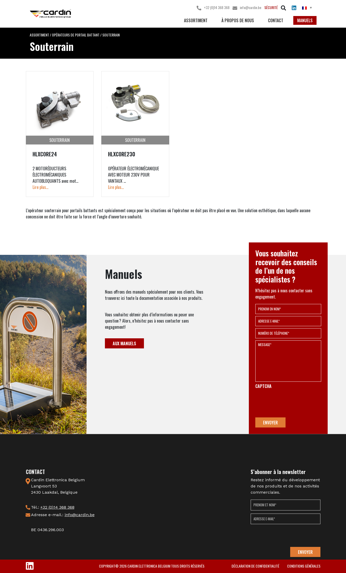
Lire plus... (40, 187)
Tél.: (52, 507)
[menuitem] (306, 7)
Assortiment (195, 20)
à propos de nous (237, 20)
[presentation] (294, 403)
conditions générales (303, 566)
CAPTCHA (263, 386)
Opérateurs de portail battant (75, 34)
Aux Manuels (124, 343)
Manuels (305, 20)
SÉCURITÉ (271, 7)
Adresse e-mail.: (63, 514)
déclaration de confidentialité (255, 566)
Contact (275, 20)
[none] (306, 7)
